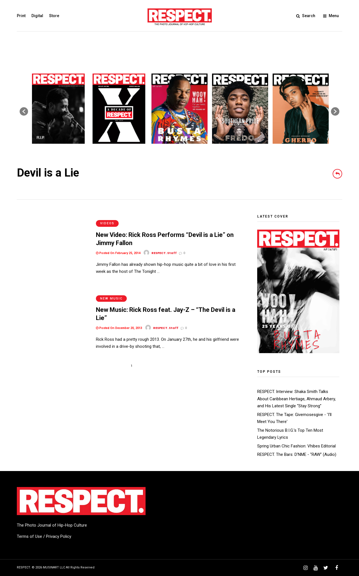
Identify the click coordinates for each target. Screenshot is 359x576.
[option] (58, 109)
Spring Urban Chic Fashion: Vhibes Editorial (296, 446)
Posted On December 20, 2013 (119, 316)
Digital (37, 15)
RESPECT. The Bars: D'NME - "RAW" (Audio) (296, 454)
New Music (111, 286)
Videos (107, 217)
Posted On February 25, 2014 (118, 247)
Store (54, 15)
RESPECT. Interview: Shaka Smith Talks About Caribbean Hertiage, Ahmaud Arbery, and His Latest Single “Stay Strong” (296, 398)
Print (21, 15)
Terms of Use (29, 536)
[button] (24, 111)
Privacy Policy (58, 536)
